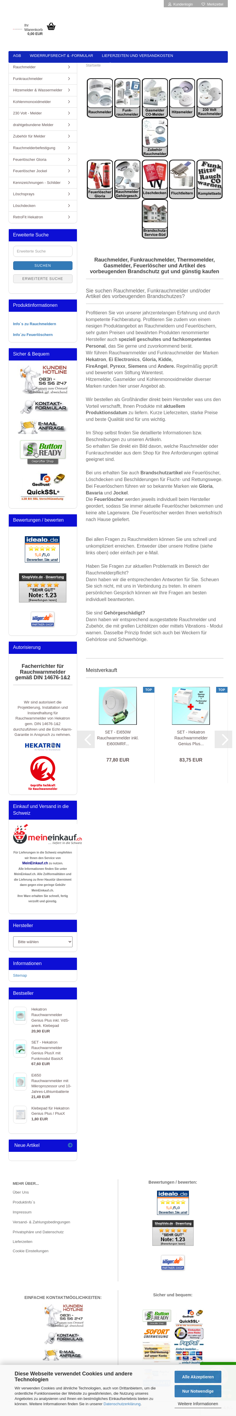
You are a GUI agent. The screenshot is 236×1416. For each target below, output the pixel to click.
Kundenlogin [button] (180, 4)
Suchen (43, 266)
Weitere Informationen (198, 1403)
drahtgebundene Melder (33, 125)
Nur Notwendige (197, 1391)
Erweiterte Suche (42, 279)
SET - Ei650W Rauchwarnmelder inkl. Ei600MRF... (118, 738)
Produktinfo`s (24, 1202)
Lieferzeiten (22, 1241)
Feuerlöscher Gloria (29, 159)
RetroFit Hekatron (28, 217)
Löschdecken (24, 205)
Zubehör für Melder (29, 136)
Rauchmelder (24, 67)
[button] (86, 739)
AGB (17, 55)
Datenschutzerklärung (122, 1404)
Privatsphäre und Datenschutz (38, 1232)
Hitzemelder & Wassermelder (38, 90)
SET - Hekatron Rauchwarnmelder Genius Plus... (191, 738)
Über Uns (21, 1192)
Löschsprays (24, 194)
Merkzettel (212, 4)
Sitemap (20, 975)
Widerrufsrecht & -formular (61, 55)
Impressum (22, 1212)
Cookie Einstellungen (31, 1251)
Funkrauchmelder (28, 78)
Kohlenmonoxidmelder (32, 102)
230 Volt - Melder (27, 113)
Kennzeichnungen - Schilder (37, 182)
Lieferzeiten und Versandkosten (137, 55)
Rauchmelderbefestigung (34, 148)
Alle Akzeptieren (198, 1377)
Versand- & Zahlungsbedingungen (41, 1222)
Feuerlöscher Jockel (30, 171)
